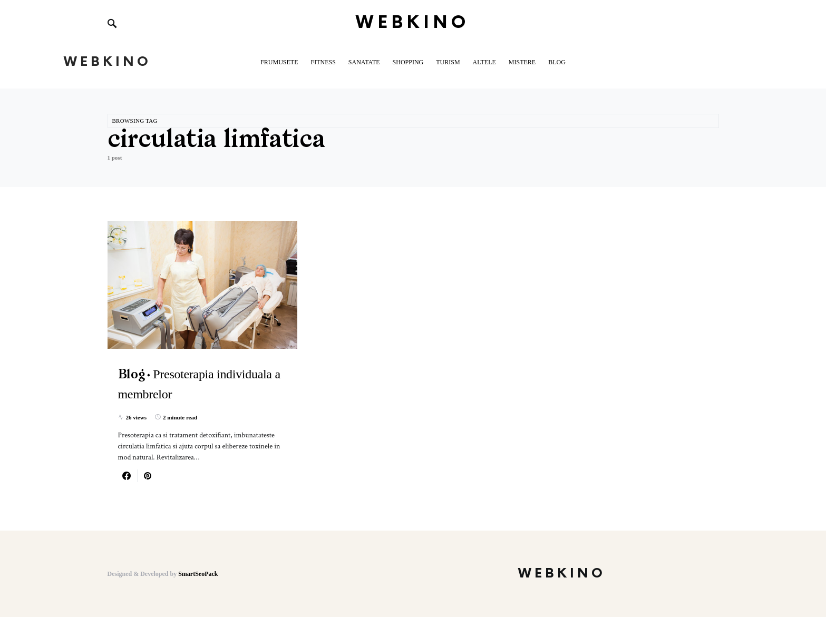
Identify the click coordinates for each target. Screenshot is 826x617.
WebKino (413, 23)
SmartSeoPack (198, 573)
